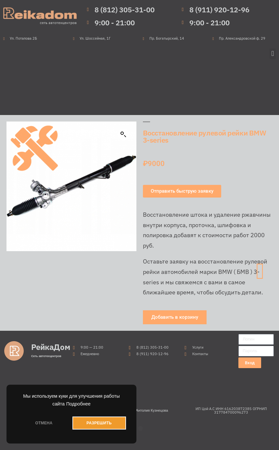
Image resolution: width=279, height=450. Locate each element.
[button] (273, 53)
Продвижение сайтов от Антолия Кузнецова (131, 410)
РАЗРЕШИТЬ (98, 423)
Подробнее (78, 403)
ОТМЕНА (43, 423)
